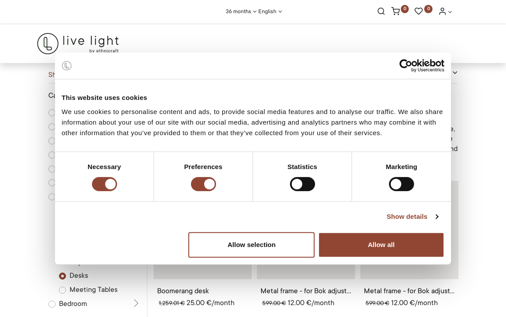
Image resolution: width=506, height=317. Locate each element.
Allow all (381, 244)
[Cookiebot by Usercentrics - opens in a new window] (405, 65)
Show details (407, 216)
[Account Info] (445, 12)
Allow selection (251, 244)
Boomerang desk (183, 291)
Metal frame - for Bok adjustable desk (306, 291)
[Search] (381, 12)
